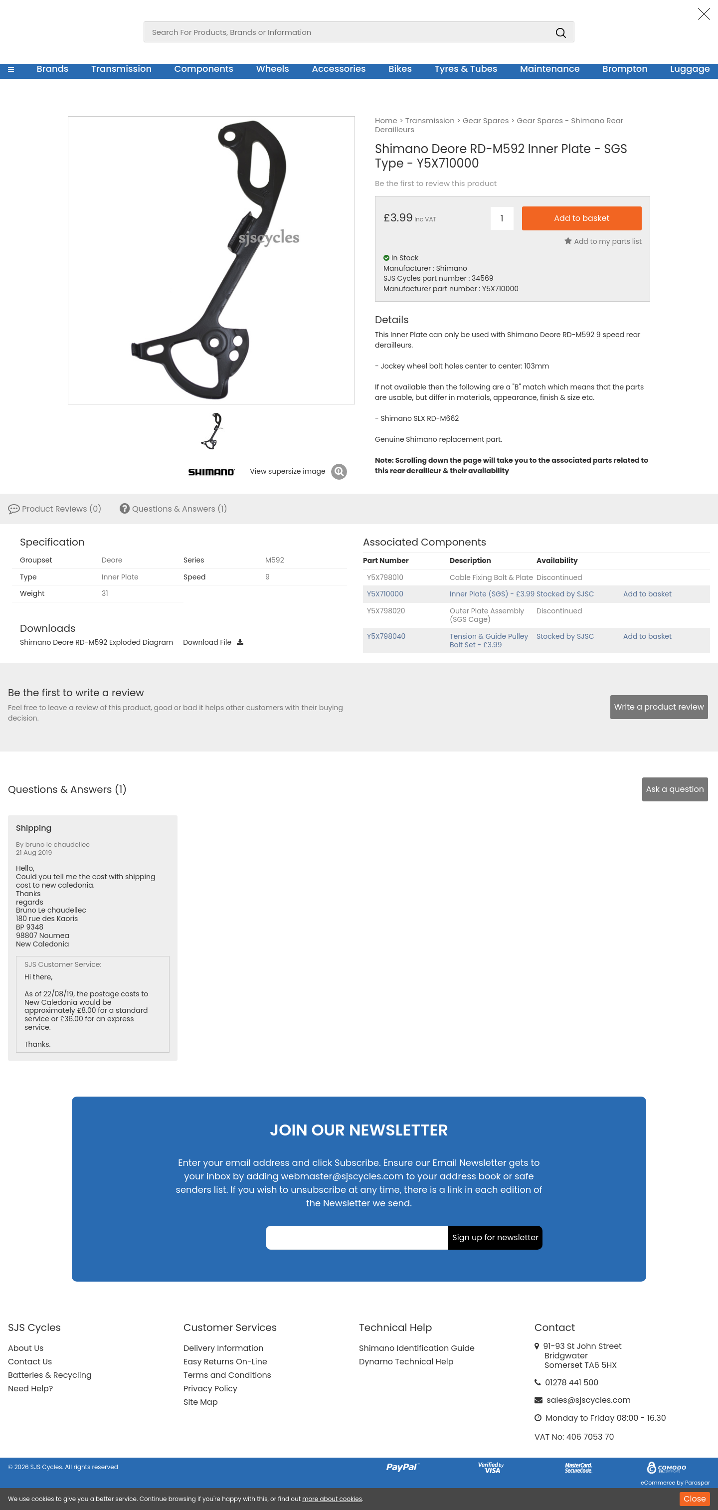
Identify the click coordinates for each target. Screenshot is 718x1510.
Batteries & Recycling (50, 1375)
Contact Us (30, 1361)
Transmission (121, 68)
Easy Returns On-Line (225, 1361)
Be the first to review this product (436, 183)
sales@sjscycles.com (588, 1400)
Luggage (690, 68)
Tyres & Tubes (466, 68)
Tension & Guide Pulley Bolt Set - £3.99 (489, 640)
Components (204, 68)
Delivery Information (223, 1348)
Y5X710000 (385, 594)
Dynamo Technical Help (406, 1361)
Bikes (400, 68)
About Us (25, 1348)
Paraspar (697, 1483)
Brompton (625, 68)
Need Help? (30, 1388)
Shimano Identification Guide (417, 1348)
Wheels (272, 68)
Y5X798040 (386, 636)
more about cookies (332, 1499)
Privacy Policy (210, 1388)
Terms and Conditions (227, 1375)
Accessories (338, 68)
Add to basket (647, 594)
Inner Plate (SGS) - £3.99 (492, 594)
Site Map (200, 1402)
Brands (52, 68)
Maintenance (550, 68)
